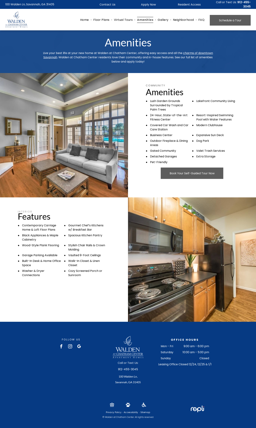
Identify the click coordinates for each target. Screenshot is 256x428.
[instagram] (70, 346)
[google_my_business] (79, 346)
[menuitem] (85, 20)
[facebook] (61, 346)
